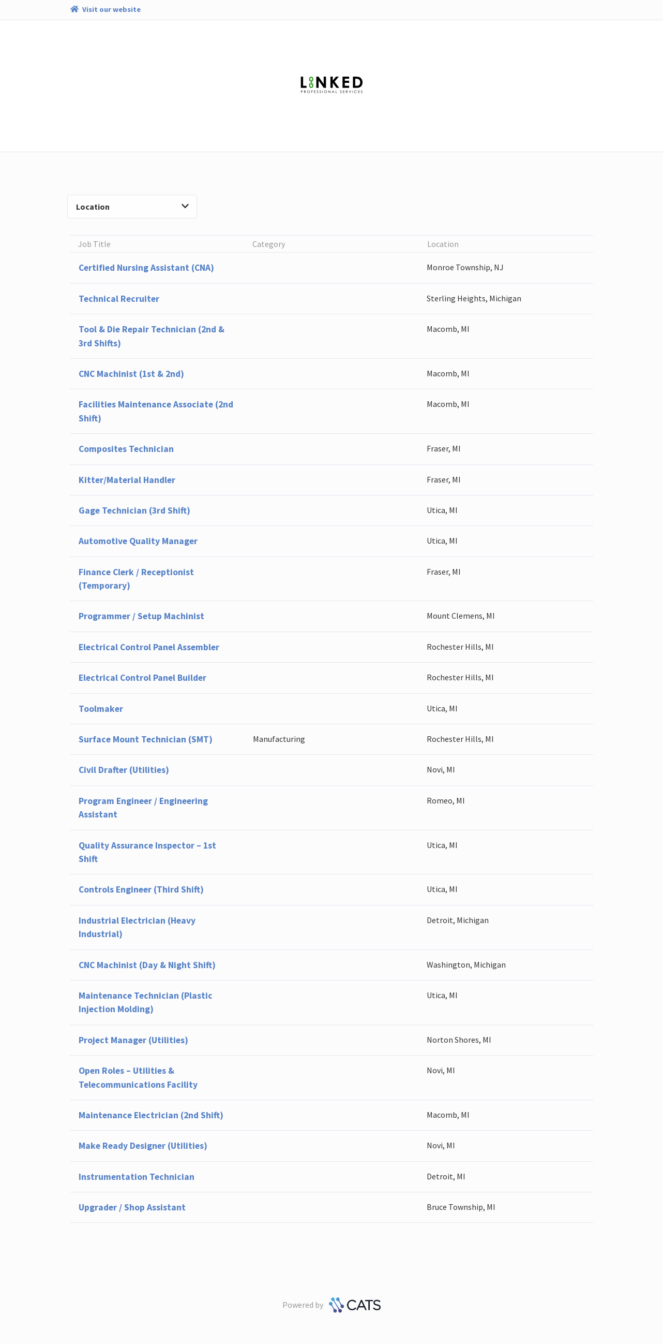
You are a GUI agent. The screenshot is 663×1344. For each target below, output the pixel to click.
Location (132, 206)
